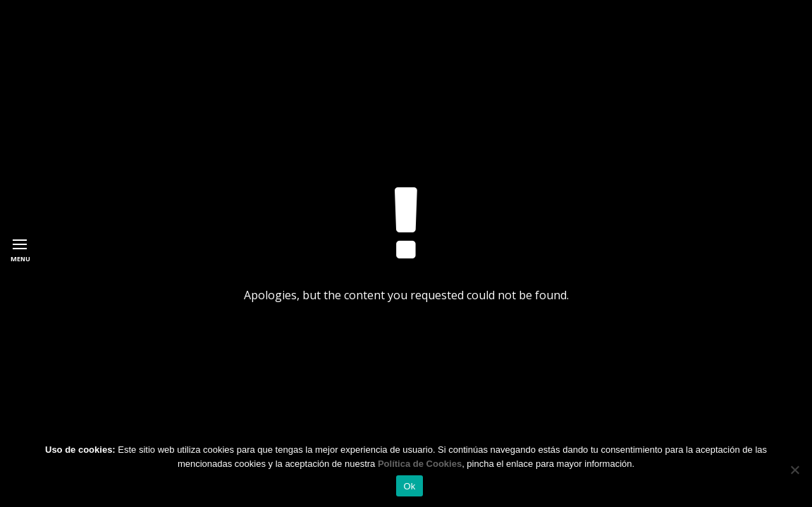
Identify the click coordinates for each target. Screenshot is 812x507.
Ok (409, 486)
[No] (794, 470)
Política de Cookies (420, 463)
